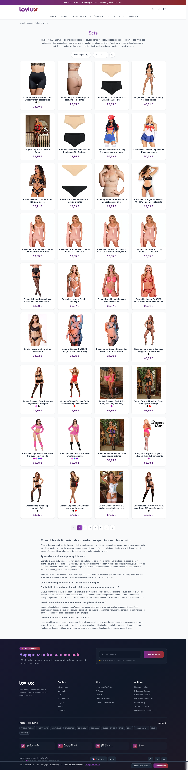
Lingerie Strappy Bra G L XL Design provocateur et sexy (74, 350)
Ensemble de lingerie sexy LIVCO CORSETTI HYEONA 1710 (37, 250)
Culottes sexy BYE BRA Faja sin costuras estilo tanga (74, 98)
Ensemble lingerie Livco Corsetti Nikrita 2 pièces (38, 201)
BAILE (121, 728)
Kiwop (57, 761)
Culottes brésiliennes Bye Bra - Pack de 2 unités (74, 201)
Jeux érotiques (63, 699)
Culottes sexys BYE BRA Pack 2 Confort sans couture (111, 98)
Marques (133, 16)
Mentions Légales (141, 687)
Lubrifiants (65, 16)
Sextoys (52, 16)
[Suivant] (106, 527)
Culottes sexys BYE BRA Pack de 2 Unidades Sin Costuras (74, 151)
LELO (153, 728)
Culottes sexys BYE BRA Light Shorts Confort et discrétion (37, 98)
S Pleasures (95, 728)
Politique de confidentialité (144, 699)
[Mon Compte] (158, 9)
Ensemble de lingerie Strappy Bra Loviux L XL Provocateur (111, 350)
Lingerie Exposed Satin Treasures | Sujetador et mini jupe (37, 402)
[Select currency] (112, 759)
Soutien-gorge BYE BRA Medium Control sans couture (111, 201)
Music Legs (24, 733)
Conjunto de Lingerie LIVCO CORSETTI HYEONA (148, 250)
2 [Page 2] (84, 528)
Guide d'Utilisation (103, 699)
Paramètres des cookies (143, 710)
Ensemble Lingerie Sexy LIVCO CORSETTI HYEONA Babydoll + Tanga (111, 250)
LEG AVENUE (56, 728)
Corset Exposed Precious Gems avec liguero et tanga (148, 402)
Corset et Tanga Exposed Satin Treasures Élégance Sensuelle (74, 402)
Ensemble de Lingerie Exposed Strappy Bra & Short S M (148, 350)
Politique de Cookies (142, 691)
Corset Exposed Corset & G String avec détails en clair (111, 507)
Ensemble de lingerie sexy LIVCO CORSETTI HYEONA (74, 250)
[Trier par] (100, 55)
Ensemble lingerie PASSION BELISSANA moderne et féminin (148, 300)
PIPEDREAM (82, 728)
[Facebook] (150, 759)
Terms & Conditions (141, 706)
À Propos (99, 691)
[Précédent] (73, 527)
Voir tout (162, 723)
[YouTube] (164, 759)
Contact (99, 695)
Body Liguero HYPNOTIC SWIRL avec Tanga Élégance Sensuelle (149, 507)
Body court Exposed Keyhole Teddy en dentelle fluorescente (148, 455)
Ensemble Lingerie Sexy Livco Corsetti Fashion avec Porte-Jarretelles (37, 300)
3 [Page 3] (90, 528)
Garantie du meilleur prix (105, 703)
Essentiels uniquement (141, 766)
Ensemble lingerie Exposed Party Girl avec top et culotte (37, 455)
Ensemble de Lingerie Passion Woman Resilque (112, 300)
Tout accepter (160, 766)
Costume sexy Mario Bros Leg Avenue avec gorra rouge (111, 151)
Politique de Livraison (142, 695)
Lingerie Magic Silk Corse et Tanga (37, 151)
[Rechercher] (153, 9)
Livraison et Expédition (104, 687)
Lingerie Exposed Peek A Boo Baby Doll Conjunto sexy (111, 402)
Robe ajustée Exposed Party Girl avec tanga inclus (74, 455)
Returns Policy (139, 703)
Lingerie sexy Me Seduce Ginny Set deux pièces (148, 98)
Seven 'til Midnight (141, 728)
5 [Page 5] (100, 528)
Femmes (30, 23)
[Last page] (112, 527)
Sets (46, 23)
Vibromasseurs (63, 687)
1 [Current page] (79, 528)
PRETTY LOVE (43, 728)
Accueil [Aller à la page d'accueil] (22, 23)
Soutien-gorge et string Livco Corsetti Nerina (37, 350)
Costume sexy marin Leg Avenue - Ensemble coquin (149, 151)
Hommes (61, 710)
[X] (157, 759)
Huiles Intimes (79, 16)
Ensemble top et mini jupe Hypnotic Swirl (38, 507)
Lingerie (111, 16)
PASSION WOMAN (27, 728)
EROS (129, 728)
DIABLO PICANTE (109, 728)
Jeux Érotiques (96, 16)
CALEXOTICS (69, 728)
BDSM (122, 16)
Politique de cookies (92, 765)
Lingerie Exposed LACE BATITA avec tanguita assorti (74, 507)
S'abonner (153, 654)
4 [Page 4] (95, 528)
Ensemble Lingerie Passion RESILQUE (74, 300)
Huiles (60, 695)
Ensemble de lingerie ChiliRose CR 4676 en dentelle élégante (148, 201)
